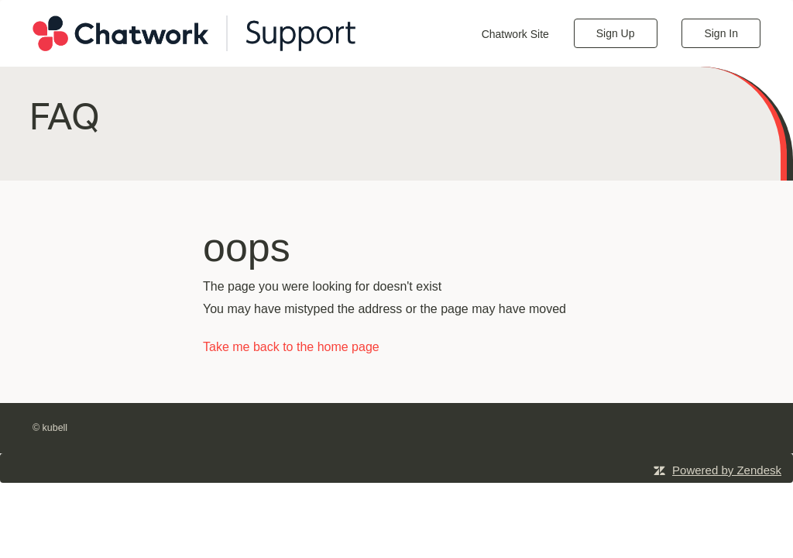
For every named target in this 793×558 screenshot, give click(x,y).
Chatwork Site (515, 34)
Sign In (721, 33)
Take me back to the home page (291, 346)
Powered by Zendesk (726, 470)
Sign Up (615, 33)
